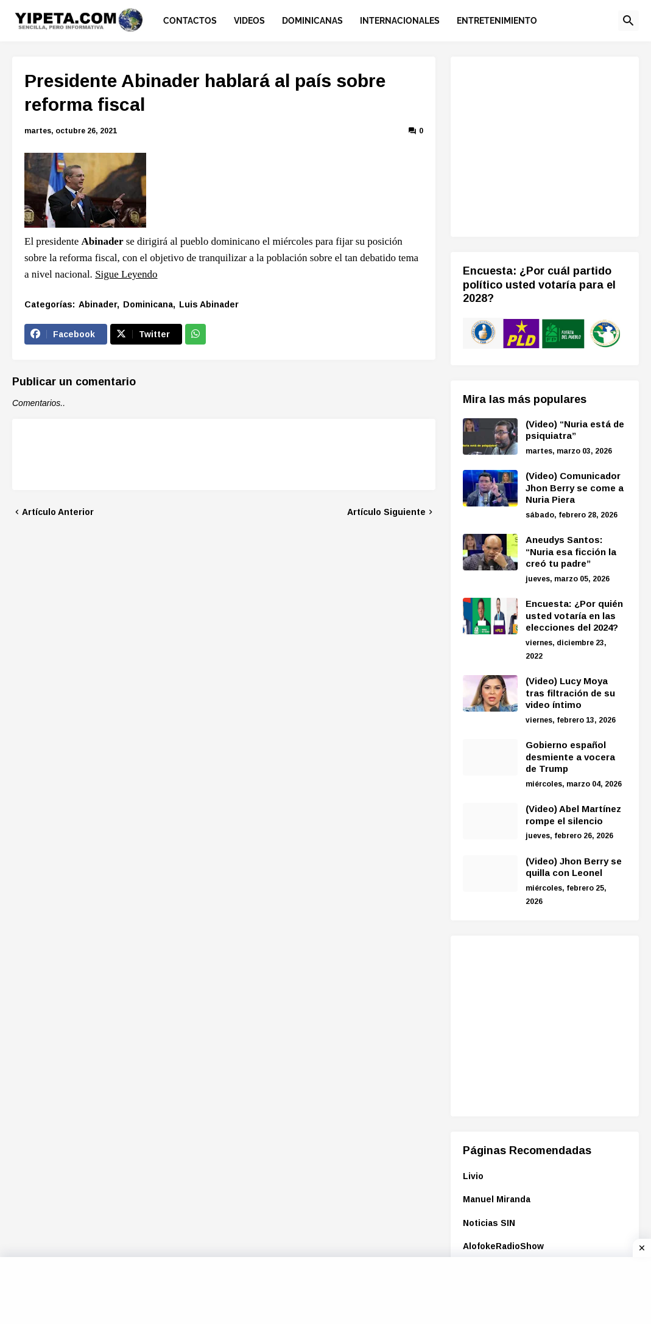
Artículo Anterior (58, 512)
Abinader (98, 304)
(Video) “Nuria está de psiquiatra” (575, 430)
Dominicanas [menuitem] (312, 21)
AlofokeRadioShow (503, 1246)
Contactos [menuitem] (190, 21)
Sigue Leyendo (126, 274)
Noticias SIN (489, 1223)
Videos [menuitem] (249, 21)
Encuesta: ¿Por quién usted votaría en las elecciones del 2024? (574, 615)
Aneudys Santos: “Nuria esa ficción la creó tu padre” (571, 551)
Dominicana (148, 304)
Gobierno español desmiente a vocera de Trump (570, 757)
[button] (628, 20)
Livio (473, 1176)
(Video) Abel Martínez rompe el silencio (573, 815)
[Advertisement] (556, 145)
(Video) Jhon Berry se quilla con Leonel (574, 867)
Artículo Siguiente (386, 512)
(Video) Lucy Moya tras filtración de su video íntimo (570, 693)
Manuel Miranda (496, 1199)
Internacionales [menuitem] (400, 21)
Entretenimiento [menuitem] (497, 21)
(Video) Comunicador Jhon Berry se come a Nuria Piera (575, 488)
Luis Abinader (209, 304)
